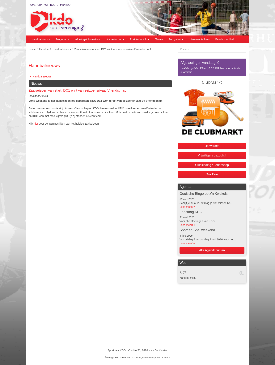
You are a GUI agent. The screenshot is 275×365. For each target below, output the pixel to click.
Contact (42, 5)
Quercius (165, 357)
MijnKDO (65, 5)
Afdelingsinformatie (87, 39)
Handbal (44, 49)
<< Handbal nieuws (40, 76)
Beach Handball (224, 39)
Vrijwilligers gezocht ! (212, 155)
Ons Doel (212, 174)
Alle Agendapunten (212, 250)
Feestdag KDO (191, 212)
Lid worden (212, 145)
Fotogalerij (176, 39)
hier (36, 123)
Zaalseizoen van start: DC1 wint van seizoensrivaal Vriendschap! (112, 49)
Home (32, 5)
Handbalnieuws (41, 39)
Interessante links (199, 39)
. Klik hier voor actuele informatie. (211, 67)
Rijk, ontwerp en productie (128, 357)
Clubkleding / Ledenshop (212, 165)
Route (54, 5)
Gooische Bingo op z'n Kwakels (204, 194)
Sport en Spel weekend (197, 230)
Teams (159, 39)
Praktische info (139, 39)
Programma (63, 39)
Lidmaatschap (115, 39)
